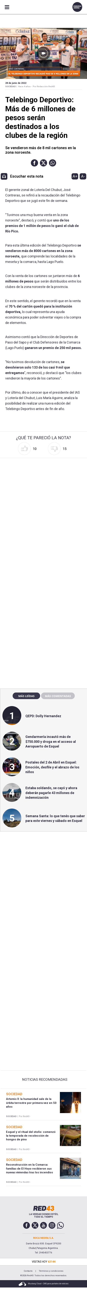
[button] (34, 162)
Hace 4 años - (25, 86)
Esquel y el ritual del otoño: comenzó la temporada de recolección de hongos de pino (31, 1135)
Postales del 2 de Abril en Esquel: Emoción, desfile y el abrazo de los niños (52, 767)
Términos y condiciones (51, 1271)
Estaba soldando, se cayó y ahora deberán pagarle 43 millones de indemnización (51, 792)
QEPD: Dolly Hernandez (43, 716)
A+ (74, 176)
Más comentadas (58, 696)
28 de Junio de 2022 (15, 83)
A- (83, 176)
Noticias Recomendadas (44, 1079)
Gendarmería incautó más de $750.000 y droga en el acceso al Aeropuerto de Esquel (50, 741)
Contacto (28, 1271)
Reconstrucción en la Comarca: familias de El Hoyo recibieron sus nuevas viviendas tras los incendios (29, 1168)
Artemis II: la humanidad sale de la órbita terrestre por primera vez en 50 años (31, 1102)
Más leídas (26, 696)
